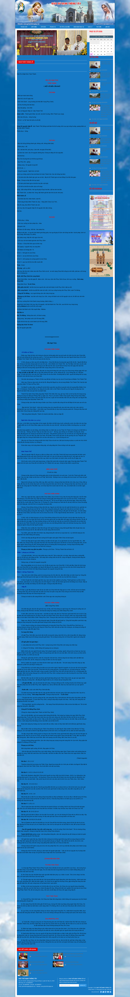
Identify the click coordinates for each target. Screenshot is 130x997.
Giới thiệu (34, 26)
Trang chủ (24, 26)
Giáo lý (90, 26)
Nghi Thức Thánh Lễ (38, 57)
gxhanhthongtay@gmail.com (29, 986)
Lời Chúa (43, 26)
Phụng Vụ (53, 26)
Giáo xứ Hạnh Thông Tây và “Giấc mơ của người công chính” (106, 74)
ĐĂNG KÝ (82, 985)
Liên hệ (107, 26)
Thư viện (98, 26)
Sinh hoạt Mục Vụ (79, 26)
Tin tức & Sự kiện (65, 26)
